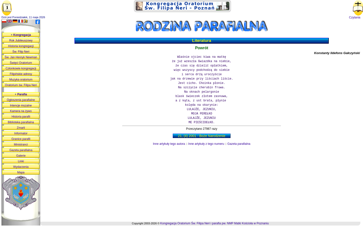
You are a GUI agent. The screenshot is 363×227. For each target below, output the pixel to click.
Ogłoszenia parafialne (21, 100)
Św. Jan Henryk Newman (21, 57)
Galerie (21, 155)
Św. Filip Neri (20, 51)
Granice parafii (20, 139)
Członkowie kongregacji (21, 68)
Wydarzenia (20, 167)
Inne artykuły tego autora (169, 144)
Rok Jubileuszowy (21, 40)
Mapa (21, 172)
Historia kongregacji (20, 46)
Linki (21, 161)
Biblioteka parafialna (21, 122)
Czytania (354, 17)
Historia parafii (21, 116)
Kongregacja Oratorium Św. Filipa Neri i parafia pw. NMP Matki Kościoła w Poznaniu (214, 223)
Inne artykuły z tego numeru (206, 144)
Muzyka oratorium (20, 79)
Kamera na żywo (21, 111)
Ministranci (21, 144)
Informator (21, 133)
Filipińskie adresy (21, 74)
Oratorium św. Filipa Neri (21, 85)
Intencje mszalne (21, 105)
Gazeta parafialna (238, 144)
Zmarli (21, 128)
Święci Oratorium (21, 63)
